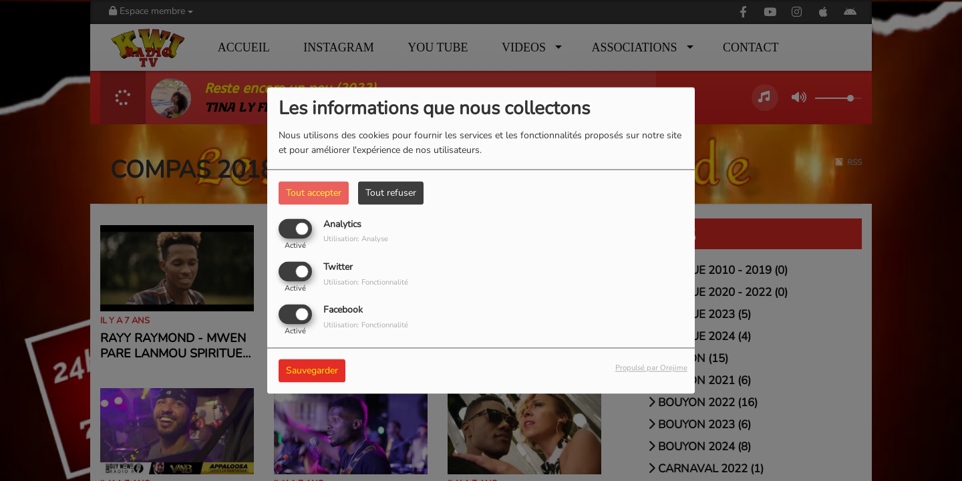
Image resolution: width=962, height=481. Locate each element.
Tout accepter (313, 192)
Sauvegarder (312, 371)
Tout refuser (390, 192)
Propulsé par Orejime (651, 368)
